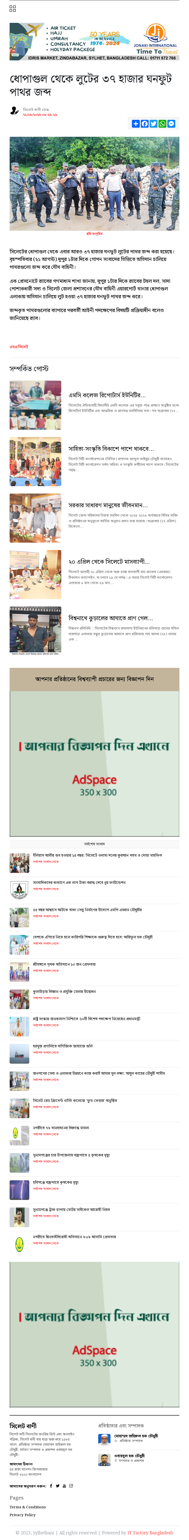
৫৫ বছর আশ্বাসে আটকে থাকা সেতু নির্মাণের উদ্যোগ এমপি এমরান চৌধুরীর (87, 910)
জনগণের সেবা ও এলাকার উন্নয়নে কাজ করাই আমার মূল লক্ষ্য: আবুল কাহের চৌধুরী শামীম (99, 1074)
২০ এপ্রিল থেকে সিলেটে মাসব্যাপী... (109, 562)
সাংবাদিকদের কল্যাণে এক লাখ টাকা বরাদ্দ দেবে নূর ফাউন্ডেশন (79, 883)
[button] (13, 9)
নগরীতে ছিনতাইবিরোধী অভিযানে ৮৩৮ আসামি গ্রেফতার (74, 1237)
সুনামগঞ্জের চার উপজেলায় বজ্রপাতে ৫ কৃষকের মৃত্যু (71, 1155)
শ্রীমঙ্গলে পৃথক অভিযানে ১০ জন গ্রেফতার (64, 965)
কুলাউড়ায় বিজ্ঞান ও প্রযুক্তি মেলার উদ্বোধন (64, 992)
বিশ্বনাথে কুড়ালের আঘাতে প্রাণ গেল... (111, 618)
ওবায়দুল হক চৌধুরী (129, 1456)
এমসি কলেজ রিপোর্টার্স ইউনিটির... (107, 395)
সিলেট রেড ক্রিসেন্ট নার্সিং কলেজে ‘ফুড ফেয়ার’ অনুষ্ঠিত (75, 1101)
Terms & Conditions (28, 1507)
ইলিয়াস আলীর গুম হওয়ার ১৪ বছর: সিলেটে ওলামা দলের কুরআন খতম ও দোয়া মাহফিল (97, 855)
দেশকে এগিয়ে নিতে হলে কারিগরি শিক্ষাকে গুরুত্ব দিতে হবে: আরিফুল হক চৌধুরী (93, 937)
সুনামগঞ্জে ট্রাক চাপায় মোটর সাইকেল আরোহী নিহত (71, 1210)
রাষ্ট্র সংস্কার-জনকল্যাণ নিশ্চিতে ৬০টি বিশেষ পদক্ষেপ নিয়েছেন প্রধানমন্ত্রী (86, 1019)
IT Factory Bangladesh (150, 1532)
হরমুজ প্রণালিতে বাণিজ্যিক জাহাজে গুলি (63, 1046)
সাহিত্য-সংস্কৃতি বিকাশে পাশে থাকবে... (111, 449)
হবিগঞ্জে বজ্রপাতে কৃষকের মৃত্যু (56, 1183)
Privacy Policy (23, 1515)
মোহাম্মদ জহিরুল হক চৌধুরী (136, 1436)
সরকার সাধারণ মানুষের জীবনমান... (108, 505)
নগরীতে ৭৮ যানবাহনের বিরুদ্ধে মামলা (61, 1128)
